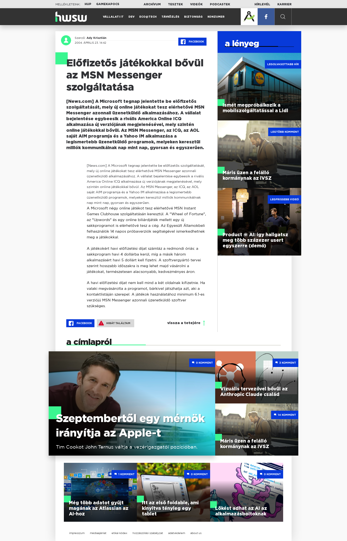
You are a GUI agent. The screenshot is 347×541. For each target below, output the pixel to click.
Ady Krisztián (96, 38)
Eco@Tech (148, 16)
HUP (88, 4)
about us (195, 533)
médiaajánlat (98, 533)
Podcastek (220, 4)
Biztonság (193, 16)
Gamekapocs (107, 4)
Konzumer (216, 16)
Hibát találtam (114, 323)
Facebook (192, 41)
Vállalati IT (113, 16)
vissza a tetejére (183, 323)
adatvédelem (176, 533)
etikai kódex (119, 533)
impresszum (77, 533)
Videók (196, 4)
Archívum (152, 4)
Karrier (284, 4)
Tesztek (175, 4)
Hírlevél (262, 4)
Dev (131, 16)
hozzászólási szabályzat (148, 533)
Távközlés (170, 16)
